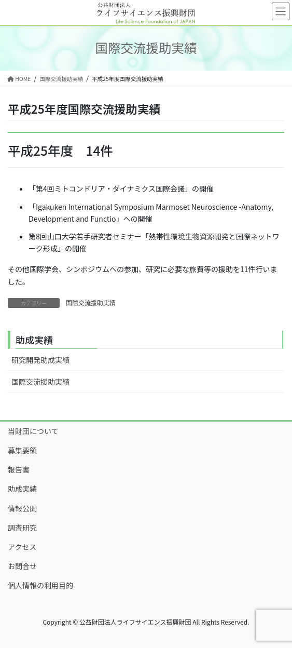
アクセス (22, 547)
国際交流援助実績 (91, 302)
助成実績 (22, 488)
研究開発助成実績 (40, 360)
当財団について (33, 431)
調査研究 (22, 527)
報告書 (19, 469)
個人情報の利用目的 (40, 585)
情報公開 (22, 508)
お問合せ (22, 566)
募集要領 (22, 450)
